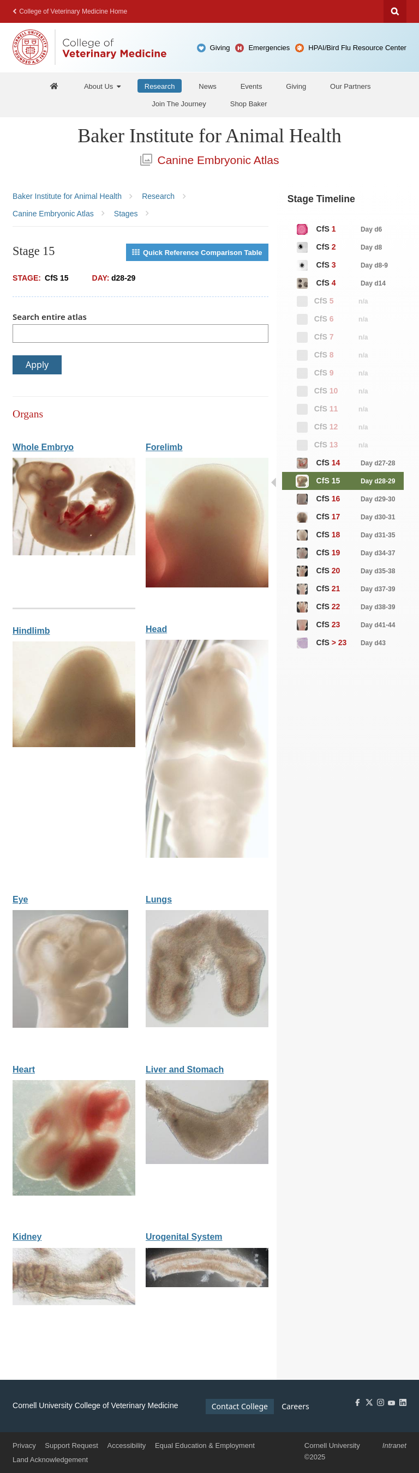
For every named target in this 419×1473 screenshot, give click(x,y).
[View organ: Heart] (74, 1193)
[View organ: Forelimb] (207, 585)
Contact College (240, 1406)
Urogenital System (184, 1236)
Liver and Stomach (185, 1069)
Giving (220, 48)
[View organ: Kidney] (74, 1303)
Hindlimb (31, 630)
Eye (20, 899)
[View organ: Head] (207, 855)
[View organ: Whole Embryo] (74, 553)
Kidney (27, 1236)
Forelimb (164, 447)
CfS (339, 229)
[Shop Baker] (248, 104)
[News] (207, 86)
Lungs (159, 899)
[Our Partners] (350, 86)
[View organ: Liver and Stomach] (207, 1161)
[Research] (159, 86)
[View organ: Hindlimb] (74, 745)
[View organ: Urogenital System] (207, 1285)
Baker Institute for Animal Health (209, 136)
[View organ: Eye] (70, 1025)
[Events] (252, 86)
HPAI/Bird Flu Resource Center (357, 48)
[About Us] (102, 86)
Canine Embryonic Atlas (209, 160)
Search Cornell (395, 11)
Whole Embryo (43, 447)
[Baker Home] (54, 86)
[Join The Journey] (179, 104)
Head (156, 629)
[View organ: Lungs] (207, 1025)
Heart (24, 1069)
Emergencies (269, 48)
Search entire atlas (50, 316)
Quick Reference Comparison (197, 252)
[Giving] (296, 86)
